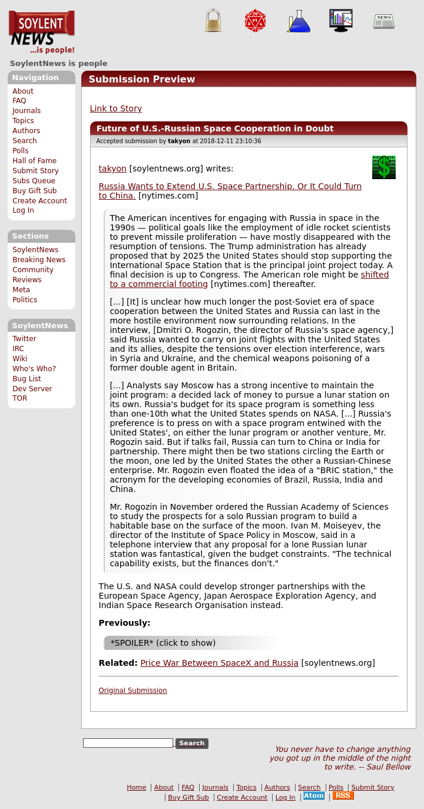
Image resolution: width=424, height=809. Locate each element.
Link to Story (116, 108)
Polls (20, 151)
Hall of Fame (34, 161)
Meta (21, 290)
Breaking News (38, 260)
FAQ (19, 101)
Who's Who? (34, 369)
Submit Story (35, 171)
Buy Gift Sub (34, 191)
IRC (18, 349)
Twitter (24, 339)
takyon (113, 168)
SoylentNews (41, 32)
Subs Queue (33, 181)
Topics (23, 121)
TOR (19, 398)
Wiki (19, 359)
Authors (26, 131)
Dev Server (32, 389)
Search (24, 141)
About (23, 91)
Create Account (39, 201)
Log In (23, 210)
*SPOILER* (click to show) (163, 643)
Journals (26, 111)
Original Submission (133, 690)
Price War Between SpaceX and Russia (219, 663)
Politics (24, 300)
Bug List (26, 379)
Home (136, 787)
